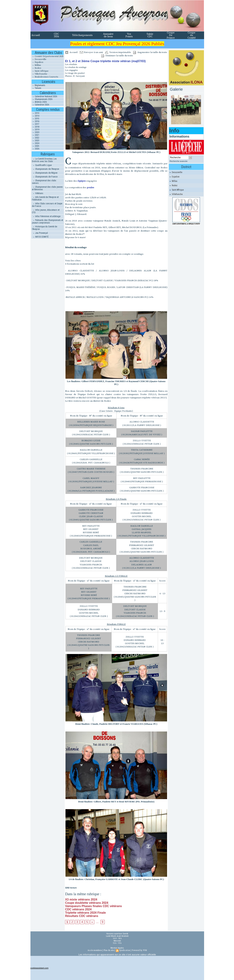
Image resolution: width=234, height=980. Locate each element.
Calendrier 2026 (40, 104)
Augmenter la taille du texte (150, 52)
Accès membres (95, 950)
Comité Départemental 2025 (47, 56)
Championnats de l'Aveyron (45, 169)
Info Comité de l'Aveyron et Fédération (45, 198)
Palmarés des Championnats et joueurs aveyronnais (47, 221)
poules (90, 187)
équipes (82, 180)
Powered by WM (139, 950)
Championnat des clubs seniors (44, 181)
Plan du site (108, 950)
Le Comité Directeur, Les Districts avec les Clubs (44, 160)
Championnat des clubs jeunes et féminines (47, 188)
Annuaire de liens (108, 35)
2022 (35, 138)
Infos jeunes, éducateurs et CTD (45, 211)
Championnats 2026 (42, 99)
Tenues (36, 88)
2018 (35, 127)
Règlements (38, 85)
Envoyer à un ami (91, 52)
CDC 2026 (56, 35)
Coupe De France (171, 35)
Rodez (36, 68)
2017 (35, 124)
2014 (35, 116)
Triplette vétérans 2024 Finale (85, 912)
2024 (35, 143)
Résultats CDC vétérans (81, 916)
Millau (36, 65)
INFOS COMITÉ (40, 237)
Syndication (124, 950)
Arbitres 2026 (39, 102)
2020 (35, 132)
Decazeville (38, 59)
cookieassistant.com (39, 968)
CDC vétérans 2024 (78, 909)
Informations (179, 136)
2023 (35, 140)
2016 (35, 121)
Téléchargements (82, 35)
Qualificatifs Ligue (42, 165)
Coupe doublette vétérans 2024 (86, 902)
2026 (35, 148)
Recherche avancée (178, 161)
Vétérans (37, 193)
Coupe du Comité (191, 35)
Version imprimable (118, 52)
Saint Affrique (40, 71)
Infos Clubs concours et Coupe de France (47, 204)
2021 (35, 135)
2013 (35, 113)
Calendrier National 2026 (44, 96)
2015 (35, 118)
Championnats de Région (44, 173)
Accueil (35, 35)
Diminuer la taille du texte (117, 55)
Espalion (37, 62)
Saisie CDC (150, 35)
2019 (35, 129)
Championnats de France (44, 176)
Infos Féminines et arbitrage (46, 216)
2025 (35, 146)
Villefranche (39, 74)
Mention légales (117, 948)
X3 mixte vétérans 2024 (81, 899)
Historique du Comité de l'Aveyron (44, 227)
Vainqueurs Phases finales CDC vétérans (93, 906)
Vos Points (129, 35)
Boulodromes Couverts (44, 76)
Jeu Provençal (40, 233)
